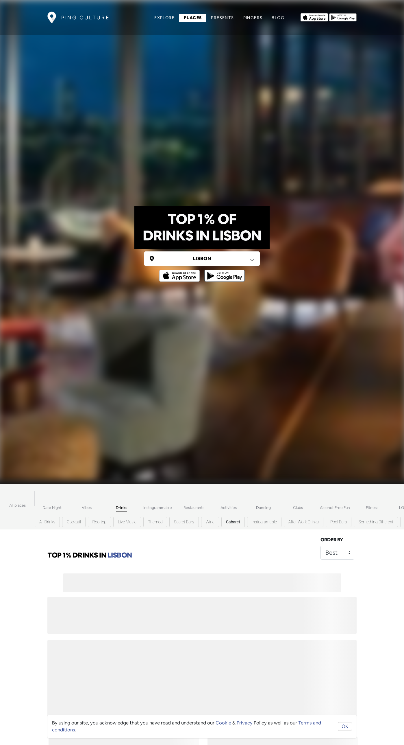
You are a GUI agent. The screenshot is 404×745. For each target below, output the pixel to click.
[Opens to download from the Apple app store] (314, 17)
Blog (278, 17)
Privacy (245, 723)
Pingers (253, 17)
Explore (164, 17)
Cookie (223, 723)
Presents (222, 17)
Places (193, 17)
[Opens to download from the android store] (343, 17)
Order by (331, 540)
